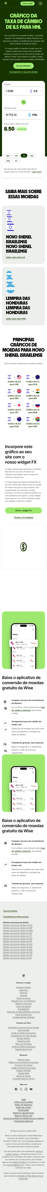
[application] (23, 141)
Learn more (36, 172)
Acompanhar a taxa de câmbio (23, 72)
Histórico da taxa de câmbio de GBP (17, 928)
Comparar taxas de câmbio (24, 1079)
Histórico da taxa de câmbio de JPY (17, 936)
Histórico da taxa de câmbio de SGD (17, 950)
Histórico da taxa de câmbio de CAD (17, 939)
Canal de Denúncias (23, 1015)
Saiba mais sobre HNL (16, 319)
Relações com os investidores (23, 1001)
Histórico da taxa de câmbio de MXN (18, 931)
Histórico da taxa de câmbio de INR (17, 941)
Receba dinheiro (23, 1038)
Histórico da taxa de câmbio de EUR (17, 933)
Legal (23, 1099)
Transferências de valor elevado (23, 1036)
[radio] (8, 156)
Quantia (7, 84)
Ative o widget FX (23, 510)
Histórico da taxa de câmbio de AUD (17, 925)
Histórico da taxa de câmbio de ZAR (17, 947)
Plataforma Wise (23, 1041)
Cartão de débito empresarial (23, 1047)
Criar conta (27, 3)
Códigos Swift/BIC (23, 1070)
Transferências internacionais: (16, 917)
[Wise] (5, 3)
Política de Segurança (23, 1105)
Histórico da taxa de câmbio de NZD (18, 944)
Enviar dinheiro (23, 66)
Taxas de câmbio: (10, 911)
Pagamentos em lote (23, 1049)
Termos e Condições (23, 517)
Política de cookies (23, 1107)
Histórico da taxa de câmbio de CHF (17, 955)
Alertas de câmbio (23, 1076)
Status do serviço (23, 998)
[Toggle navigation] (40, 3)
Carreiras (23, 995)
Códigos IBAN (23, 1073)
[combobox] (35, 91)
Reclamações (23, 1110)
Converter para (10, 108)
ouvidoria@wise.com (15, 1165)
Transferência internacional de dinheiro (23, 1027)
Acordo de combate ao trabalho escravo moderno (23, 1118)
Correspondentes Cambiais (23, 1017)
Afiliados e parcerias (23, 1004)
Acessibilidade (23, 1009)
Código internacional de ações (23, 1068)
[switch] (23, 102)
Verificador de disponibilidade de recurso (23, 1012)
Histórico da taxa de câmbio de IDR (17, 958)
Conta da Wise (23, 1030)
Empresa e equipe (23, 987)
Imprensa (23, 993)
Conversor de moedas (23, 1065)
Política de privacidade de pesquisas (23, 1062)
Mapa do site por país (23, 1116)
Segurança (23, 990)
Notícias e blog (23, 1060)
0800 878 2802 (19, 1162)
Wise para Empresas (23, 1044)
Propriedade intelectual (23, 1121)
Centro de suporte (23, 1006)
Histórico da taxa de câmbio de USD (17, 952)
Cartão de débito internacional (23, 1033)
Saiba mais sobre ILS (15, 257)
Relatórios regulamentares (23, 1113)
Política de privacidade (23, 1102)
